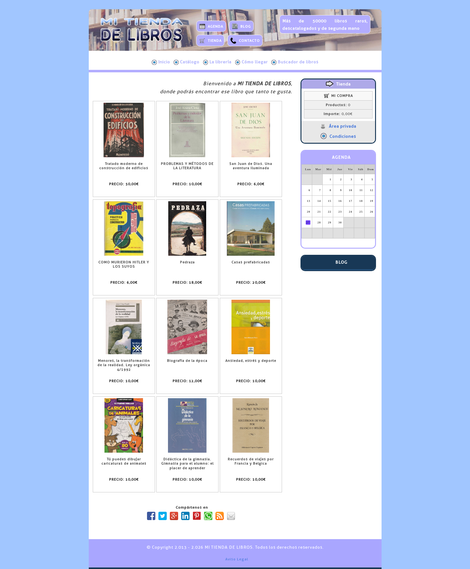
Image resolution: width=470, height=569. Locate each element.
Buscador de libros (294, 62)
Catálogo (186, 62)
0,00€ (338, 114)
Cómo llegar (251, 62)
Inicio (161, 62)
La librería (217, 62)
